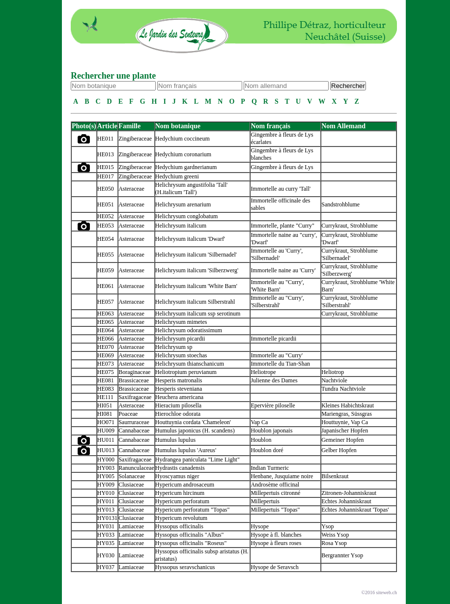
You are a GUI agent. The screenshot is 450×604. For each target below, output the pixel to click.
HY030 (105, 555)
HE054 (105, 238)
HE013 (105, 154)
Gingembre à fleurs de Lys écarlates (282, 138)
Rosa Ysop (334, 543)
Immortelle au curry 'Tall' (280, 188)
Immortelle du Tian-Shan (280, 363)
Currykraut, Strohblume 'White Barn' (357, 286)
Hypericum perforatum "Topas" (192, 509)
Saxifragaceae (134, 397)
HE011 (105, 138)
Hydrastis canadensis (180, 467)
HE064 (105, 330)
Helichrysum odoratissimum (188, 330)
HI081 (104, 413)
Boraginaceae (134, 372)
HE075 (105, 372)
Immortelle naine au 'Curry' (283, 270)
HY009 (105, 484)
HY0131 (107, 518)
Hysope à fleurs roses (276, 543)
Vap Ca (259, 422)
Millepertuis (265, 501)
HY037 (105, 567)
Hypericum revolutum (181, 518)
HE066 (105, 338)
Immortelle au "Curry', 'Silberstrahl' (277, 301)
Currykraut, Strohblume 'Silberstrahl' (349, 301)
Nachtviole (334, 380)
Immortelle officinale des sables (280, 204)
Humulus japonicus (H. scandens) (195, 430)
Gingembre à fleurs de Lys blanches (282, 154)
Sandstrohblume (340, 204)
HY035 (105, 543)
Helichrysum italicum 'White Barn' (196, 286)
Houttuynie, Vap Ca (344, 422)
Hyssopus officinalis (179, 526)
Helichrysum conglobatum (186, 216)
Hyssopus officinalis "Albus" (189, 534)
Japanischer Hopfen (344, 430)
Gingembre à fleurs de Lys (282, 167)
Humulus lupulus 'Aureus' (185, 450)
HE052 (105, 216)
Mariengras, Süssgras (346, 413)
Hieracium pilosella (178, 405)
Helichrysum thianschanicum (189, 363)
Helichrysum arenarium (183, 204)
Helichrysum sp (174, 347)
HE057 (105, 301)
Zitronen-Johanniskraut (348, 492)
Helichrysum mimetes (181, 321)
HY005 (105, 476)
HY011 (105, 501)
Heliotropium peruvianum (186, 372)
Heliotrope (263, 372)
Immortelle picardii (273, 338)
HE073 (105, 363)
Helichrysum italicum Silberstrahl (195, 301)
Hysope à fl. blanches (276, 534)
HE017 (105, 176)
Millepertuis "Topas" (275, 509)
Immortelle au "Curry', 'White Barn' (277, 286)
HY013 (105, 509)
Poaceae (128, 413)
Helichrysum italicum (180, 225)
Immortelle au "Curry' (277, 355)
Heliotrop (332, 372)
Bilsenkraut (334, 476)
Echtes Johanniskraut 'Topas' (355, 509)
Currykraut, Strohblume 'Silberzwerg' (349, 270)
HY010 (105, 492)
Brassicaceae (133, 380)
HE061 (105, 286)
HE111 (105, 397)
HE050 (105, 188)
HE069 (105, 355)
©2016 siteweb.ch (379, 592)
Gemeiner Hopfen (342, 439)
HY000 (105, 459)
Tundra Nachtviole (343, 388)
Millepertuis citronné (275, 492)
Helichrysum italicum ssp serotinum (198, 313)
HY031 (105, 526)
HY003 (105, 467)
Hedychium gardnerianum (186, 167)
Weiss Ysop (335, 534)
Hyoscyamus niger (177, 476)
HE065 (105, 321)
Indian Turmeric (270, 467)
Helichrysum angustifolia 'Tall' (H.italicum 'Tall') (191, 188)
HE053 (105, 225)
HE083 (105, 388)
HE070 (105, 347)
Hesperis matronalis (178, 380)
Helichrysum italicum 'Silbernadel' (196, 254)
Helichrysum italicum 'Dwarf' (190, 238)
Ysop (327, 526)
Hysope (260, 526)
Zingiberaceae (135, 138)
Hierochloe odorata (177, 413)
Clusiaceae (131, 484)
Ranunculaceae (136, 467)
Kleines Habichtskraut (347, 405)
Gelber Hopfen (339, 450)
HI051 (104, 405)
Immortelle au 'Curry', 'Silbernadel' (277, 254)
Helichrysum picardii (180, 338)
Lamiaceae (131, 526)
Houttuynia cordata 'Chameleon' (193, 422)
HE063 (105, 313)
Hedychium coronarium (183, 154)
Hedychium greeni (177, 176)
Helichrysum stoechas (181, 355)
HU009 (105, 430)
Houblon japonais (271, 430)
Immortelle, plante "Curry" (282, 225)
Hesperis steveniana (178, 388)
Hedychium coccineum (182, 138)
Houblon (261, 439)
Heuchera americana (179, 397)
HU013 (105, 450)
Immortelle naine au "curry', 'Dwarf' (284, 238)
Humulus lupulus (175, 439)
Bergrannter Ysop (342, 555)
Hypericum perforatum (182, 501)
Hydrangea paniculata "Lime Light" (197, 459)
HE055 (105, 254)
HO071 (105, 422)
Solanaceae (131, 476)
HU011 (105, 439)
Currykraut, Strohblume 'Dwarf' (349, 238)
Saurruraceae (133, 422)
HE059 (105, 270)
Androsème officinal (275, 484)
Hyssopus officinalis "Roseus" (191, 543)
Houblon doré (267, 450)
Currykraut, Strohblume (349, 225)
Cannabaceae (133, 430)
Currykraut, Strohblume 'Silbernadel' (349, 254)
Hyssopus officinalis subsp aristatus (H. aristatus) (202, 555)
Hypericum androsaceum (184, 484)
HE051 (105, 204)
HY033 (105, 534)
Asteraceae (131, 188)
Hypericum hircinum (179, 492)
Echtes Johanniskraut (346, 501)
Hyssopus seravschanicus (185, 567)
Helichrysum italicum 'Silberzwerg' (196, 270)
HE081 (105, 380)
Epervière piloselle (273, 405)
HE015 (105, 167)
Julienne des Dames (274, 380)
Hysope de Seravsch (274, 567)
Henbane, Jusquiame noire (282, 476)
